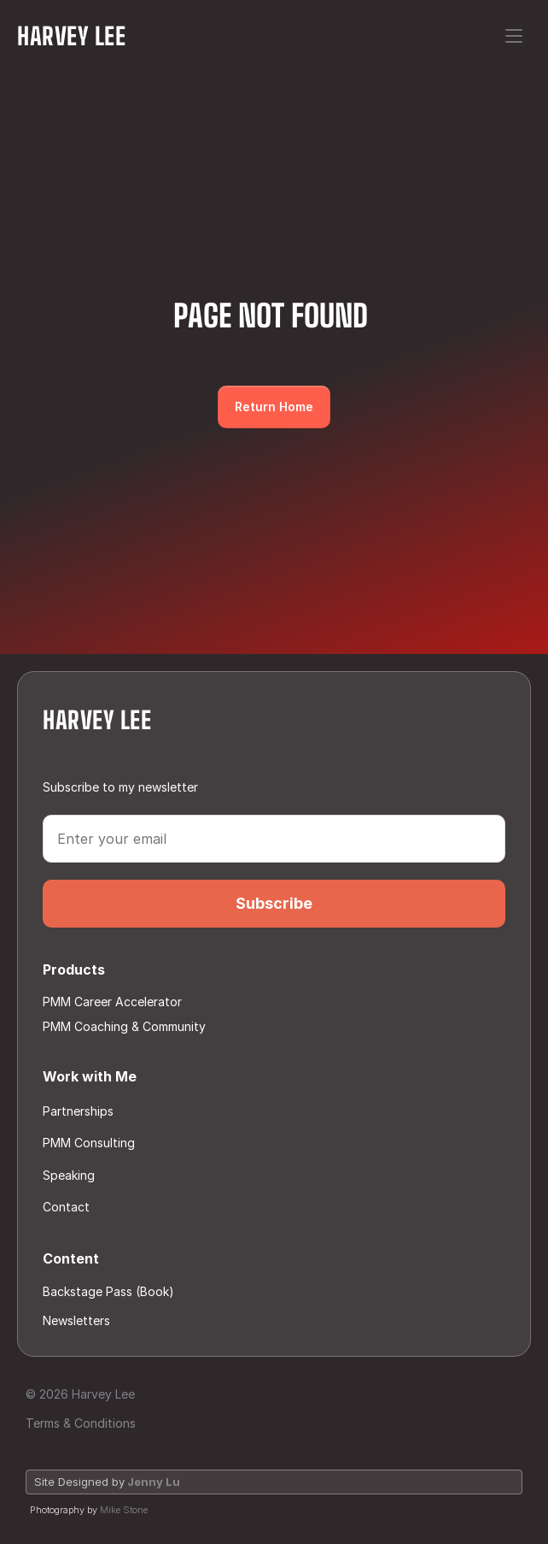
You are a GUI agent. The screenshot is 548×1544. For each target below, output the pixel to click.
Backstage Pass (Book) (108, 1291)
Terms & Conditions (81, 1423)
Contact (68, 1206)
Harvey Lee (71, 35)
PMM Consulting (89, 1142)
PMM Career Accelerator (112, 1001)
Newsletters (76, 1320)
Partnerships (78, 1111)
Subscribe (274, 903)
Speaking (69, 1175)
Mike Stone (124, 1510)
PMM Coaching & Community (124, 1026)
